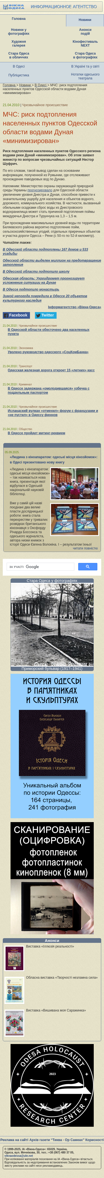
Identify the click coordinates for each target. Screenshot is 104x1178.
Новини (85, 20)
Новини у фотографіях (18, 32)
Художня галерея (19, 43)
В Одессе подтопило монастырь (31, 289)
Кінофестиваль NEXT (85, 43)
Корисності (94, 1140)
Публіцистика (18, 75)
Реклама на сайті (14, 1140)
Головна (19, 19)
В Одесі (19, 66)
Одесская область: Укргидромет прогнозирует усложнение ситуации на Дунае (44, 281)
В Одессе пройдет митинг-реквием (36, 433)
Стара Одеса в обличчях (18, 55)
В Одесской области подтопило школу (36, 271)
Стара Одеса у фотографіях (52, 580)
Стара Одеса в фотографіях (85, 55)
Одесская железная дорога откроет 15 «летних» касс (51, 370)
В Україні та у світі (85, 66)
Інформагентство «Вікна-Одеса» (74, 307)
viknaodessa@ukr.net (18, 1155)
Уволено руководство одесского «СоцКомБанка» (48, 352)
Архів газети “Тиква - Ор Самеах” (56, 1140)
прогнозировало (39, 190)
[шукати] (39, 566)
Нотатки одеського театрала (85, 76)
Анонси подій (85, 32)
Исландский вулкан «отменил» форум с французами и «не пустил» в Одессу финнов (53, 413)
